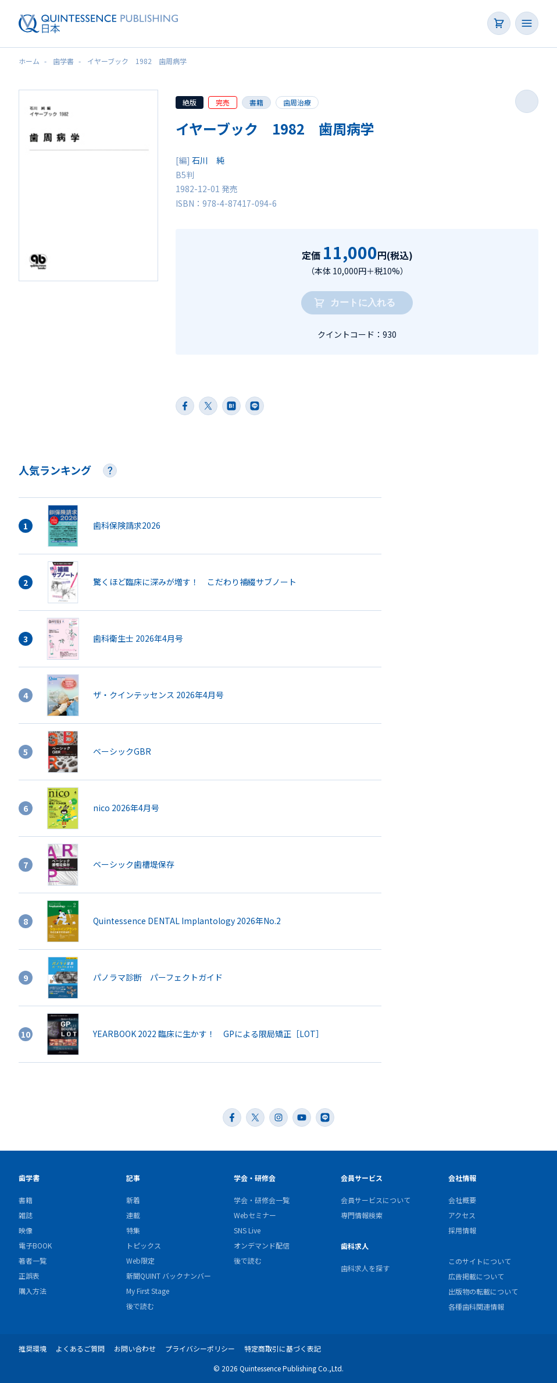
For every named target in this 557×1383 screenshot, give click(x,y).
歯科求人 (355, 1246)
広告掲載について (476, 1276)
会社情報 (462, 1178)
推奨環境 (33, 1348)
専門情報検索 (362, 1215)
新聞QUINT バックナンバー (168, 1276)
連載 (133, 1215)
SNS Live (247, 1230)
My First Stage (147, 1291)
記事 (133, 1178)
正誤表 (29, 1276)
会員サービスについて (375, 1200)
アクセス (462, 1215)
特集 (133, 1230)
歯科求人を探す (365, 1268)
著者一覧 (33, 1260)
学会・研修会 (255, 1178)
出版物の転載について (483, 1291)
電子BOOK (35, 1245)
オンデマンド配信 (262, 1245)
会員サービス (362, 1178)
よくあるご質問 (80, 1348)
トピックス (143, 1245)
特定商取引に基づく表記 (282, 1348)
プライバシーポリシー (200, 1348)
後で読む (140, 1306)
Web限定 (140, 1260)
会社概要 (462, 1200)
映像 (26, 1230)
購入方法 (33, 1291)
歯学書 (29, 1178)
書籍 (256, 102)
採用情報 (462, 1230)
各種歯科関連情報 (476, 1306)
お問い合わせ (135, 1348)
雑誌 (26, 1215)
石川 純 (208, 160)
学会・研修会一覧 (262, 1200)
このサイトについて (479, 1261)
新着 (133, 1200)
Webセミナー (255, 1215)
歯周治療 (297, 102)
